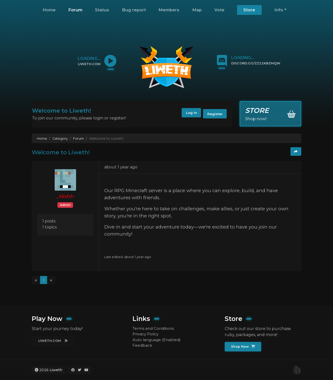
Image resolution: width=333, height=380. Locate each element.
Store (249, 9)
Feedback (142, 346)
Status (102, 9)
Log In (186, 114)
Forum (75, 9)
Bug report (134, 9)
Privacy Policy (146, 334)
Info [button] (278, 9)
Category (61, 138)
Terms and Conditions (154, 327)
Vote (219, 9)
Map (197, 9)
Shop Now (243, 346)
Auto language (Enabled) (158, 340)
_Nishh (65, 196)
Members (168, 9)
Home (49, 9)
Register (214, 114)
